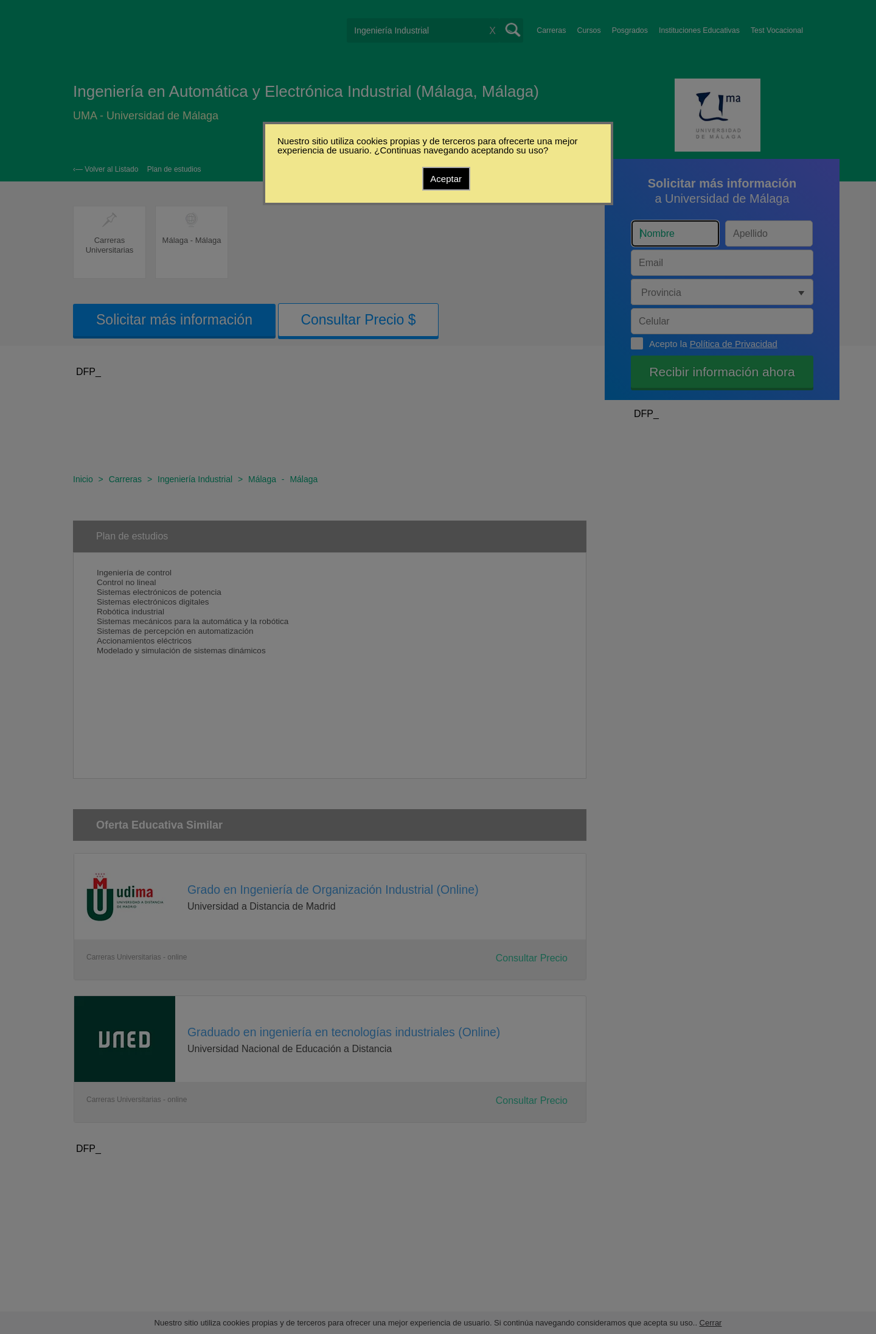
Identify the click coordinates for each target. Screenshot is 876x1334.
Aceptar (446, 179)
